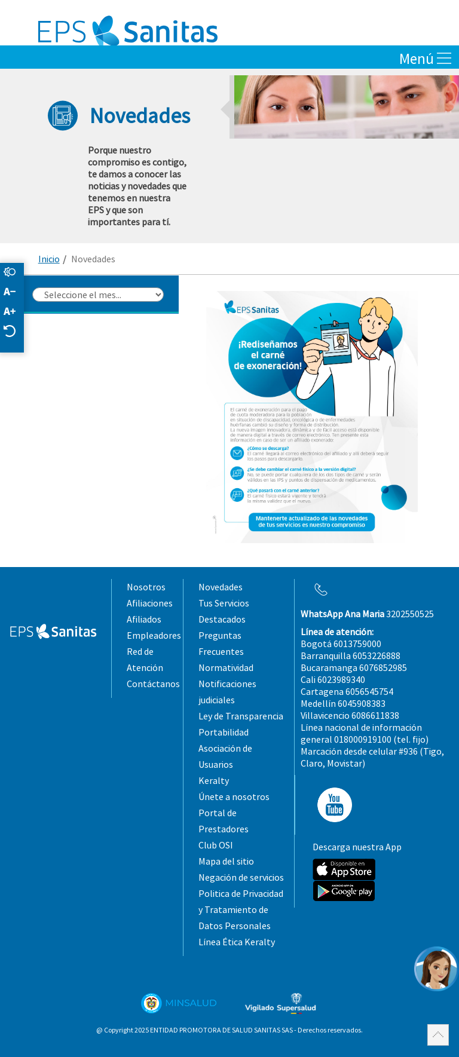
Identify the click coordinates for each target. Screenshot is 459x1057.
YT (331, 805)
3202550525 (367, 614)
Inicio (49, 259)
